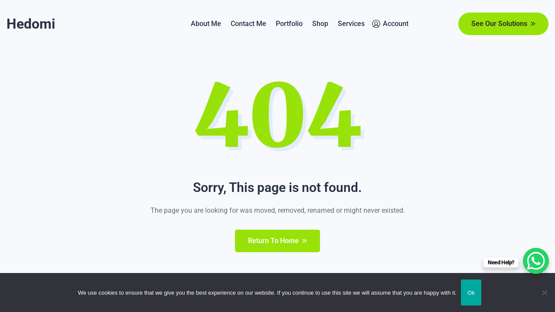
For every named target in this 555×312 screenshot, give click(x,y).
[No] (544, 292)
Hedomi (31, 24)
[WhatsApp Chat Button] (536, 261)
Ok (471, 292)
